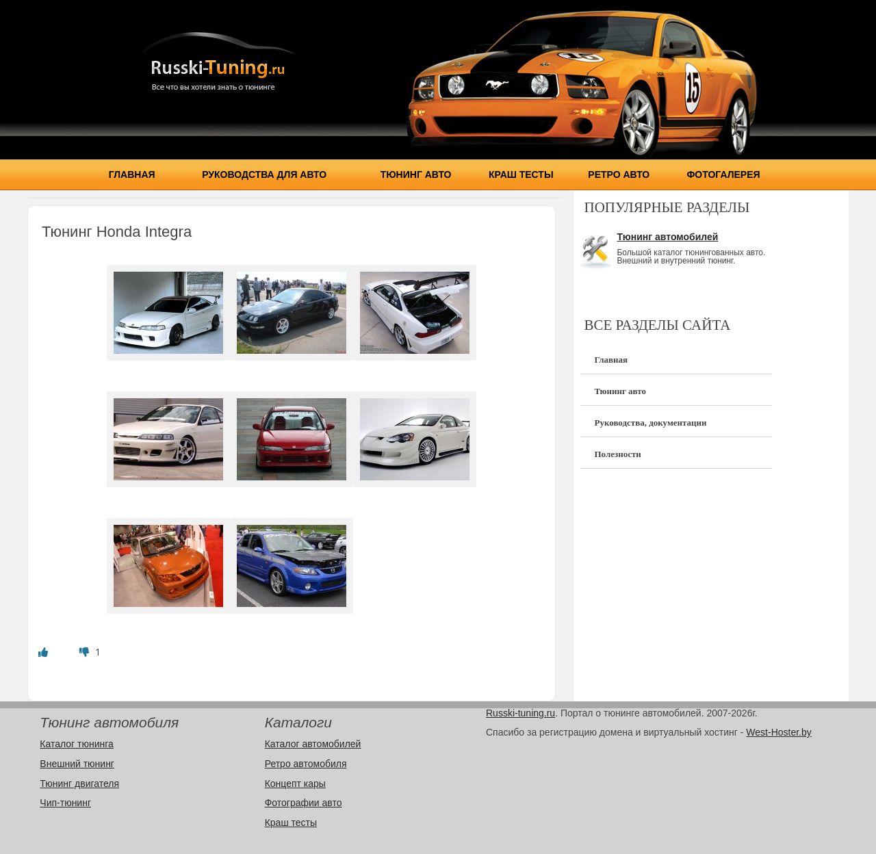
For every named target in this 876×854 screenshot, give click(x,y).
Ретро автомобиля (306, 763)
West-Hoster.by (778, 732)
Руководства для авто (264, 174)
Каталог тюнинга (77, 743)
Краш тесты (521, 174)
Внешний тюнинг (77, 763)
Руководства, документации (650, 422)
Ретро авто (618, 174)
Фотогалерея (723, 174)
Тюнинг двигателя (79, 783)
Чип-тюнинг (65, 802)
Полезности (617, 454)
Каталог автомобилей (313, 743)
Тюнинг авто (416, 174)
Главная (132, 174)
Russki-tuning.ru (520, 713)
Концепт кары (295, 783)
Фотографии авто (303, 802)
